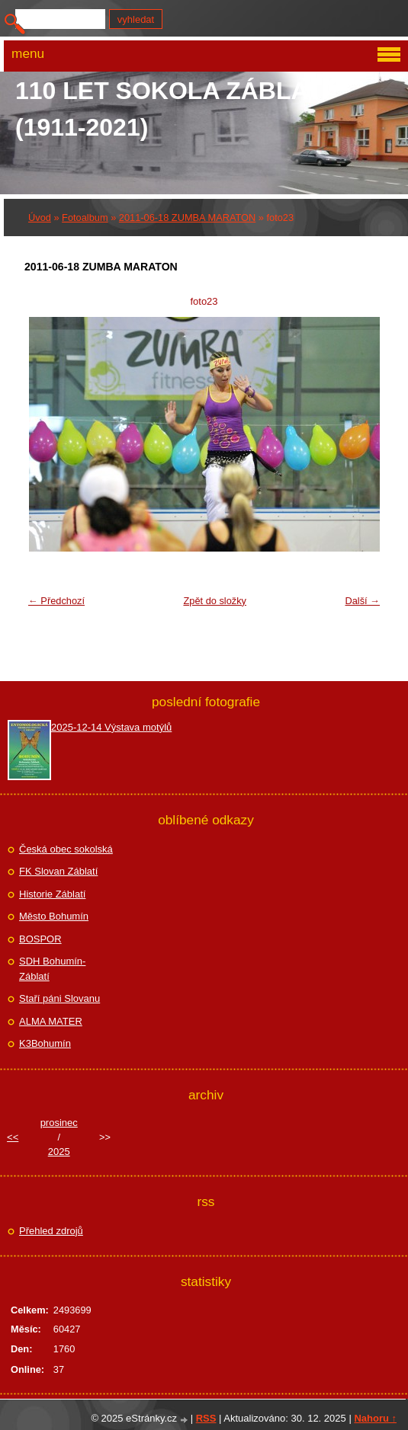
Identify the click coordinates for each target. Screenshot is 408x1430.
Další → (362, 600)
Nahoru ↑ (375, 1418)
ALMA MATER (50, 1021)
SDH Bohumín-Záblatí (52, 968)
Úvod (39, 217)
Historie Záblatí (52, 894)
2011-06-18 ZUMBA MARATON (187, 217)
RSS (206, 1418)
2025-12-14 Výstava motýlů (111, 727)
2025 (59, 1151)
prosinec (59, 1122)
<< (12, 1137)
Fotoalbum (85, 217)
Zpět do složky (214, 600)
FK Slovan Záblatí (58, 871)
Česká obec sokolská (66, 849)
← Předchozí (56, 600)
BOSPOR (40, 939)
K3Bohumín (45, 1043)
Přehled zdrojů (51, 1230)
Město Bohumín (53, 916)
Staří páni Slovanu (59, 998)
